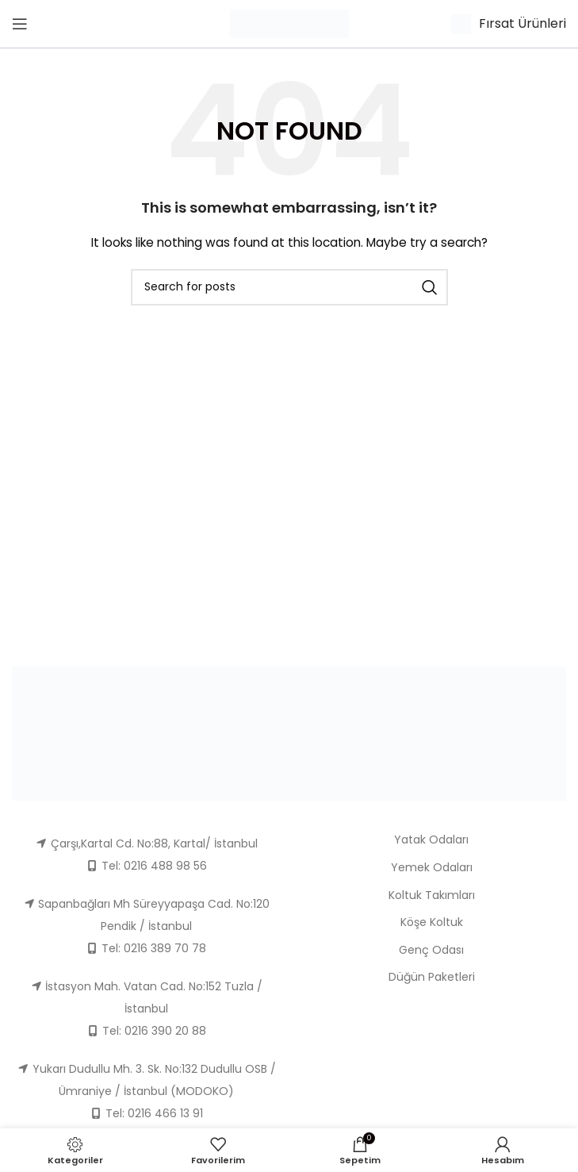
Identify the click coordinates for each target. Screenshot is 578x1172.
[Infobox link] (508, 24)
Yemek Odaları (432, 867)
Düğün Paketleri (432, 977)
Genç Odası (431, 950)
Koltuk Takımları (432, 895)
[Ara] (289, 287)
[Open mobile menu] (20, 24)
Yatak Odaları (431, 839)
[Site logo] (289, 23)
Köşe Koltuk (431, 922)
